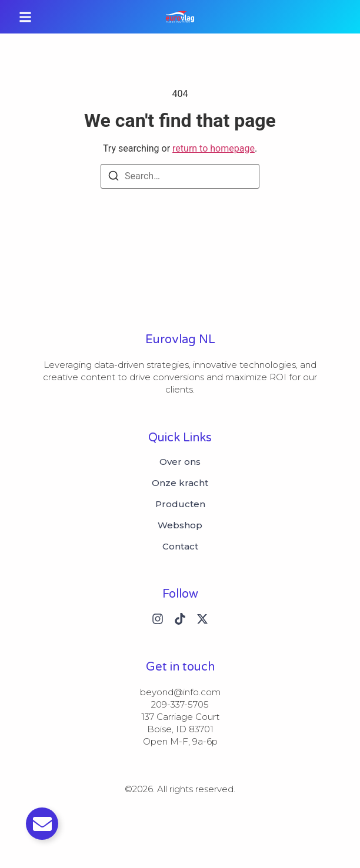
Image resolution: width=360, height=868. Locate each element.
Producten (180, 504)
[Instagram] (158, 619)
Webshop (180, 525)
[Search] (113, 177)
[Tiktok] (180, 619)
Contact (180, 546)
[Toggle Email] (42, 823)
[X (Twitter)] (202, 619)
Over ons (180, 462)
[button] (25, 16)
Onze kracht (180, 483)
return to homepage (213, 148)
